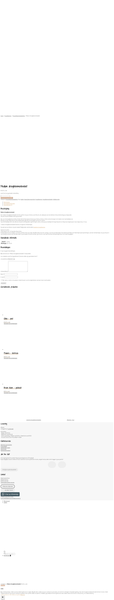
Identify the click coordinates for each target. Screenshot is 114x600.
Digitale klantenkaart (5, 351)
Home (2, 79)
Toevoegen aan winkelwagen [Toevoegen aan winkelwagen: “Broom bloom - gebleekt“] (10, 293)
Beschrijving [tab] (7, 102)
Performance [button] (4, 540)
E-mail (3, 177)
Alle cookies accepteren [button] (15, 495)
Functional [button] (3, 532)
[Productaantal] (5, 96)
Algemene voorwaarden (6, 345)
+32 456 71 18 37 (8, 390)
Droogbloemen (8, 79)
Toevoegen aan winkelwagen (6, 98)
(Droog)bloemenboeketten (19, 79)
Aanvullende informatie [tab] (9, 104)
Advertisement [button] (4, 578)
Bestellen (3, 486)
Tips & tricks (3, 349)
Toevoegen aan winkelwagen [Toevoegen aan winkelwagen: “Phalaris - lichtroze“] (10, 258)
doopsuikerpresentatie (29, 100)
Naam (2, 174)
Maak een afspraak (8, 387)
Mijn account (7, 401)
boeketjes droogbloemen (39, 127)
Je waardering (4, 159)
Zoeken (5, 403)
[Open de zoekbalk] (4, 452)
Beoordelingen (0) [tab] (8, 105)
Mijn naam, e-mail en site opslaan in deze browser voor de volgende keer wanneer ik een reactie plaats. (26, 180)
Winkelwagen (7, 456)
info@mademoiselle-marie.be (7, 383)
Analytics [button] (3, 545)
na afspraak (10, 329)
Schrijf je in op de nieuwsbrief (9, 370)
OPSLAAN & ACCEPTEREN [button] (6, 590)
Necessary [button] (3, 511)
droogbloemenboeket (48, 100)
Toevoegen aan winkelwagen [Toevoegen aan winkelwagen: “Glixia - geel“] (10, 224)
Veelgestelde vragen (5, 348)
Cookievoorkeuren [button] (5, 495)
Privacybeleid (4, 346)
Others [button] (2, 582)
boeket (22, 100)
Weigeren (23, 495)
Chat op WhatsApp (11, 395)
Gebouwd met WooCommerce (14, 399)
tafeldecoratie (56, 100)
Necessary (5, 512)
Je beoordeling (4, 171)
